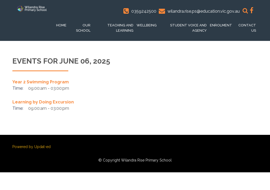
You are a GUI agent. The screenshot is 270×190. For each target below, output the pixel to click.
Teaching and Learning (120, 27)
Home (61, 25)
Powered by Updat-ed (31, 147)
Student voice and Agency (188, 27)
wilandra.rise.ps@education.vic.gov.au (203, 11)
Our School (83, 27)
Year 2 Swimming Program (40, 81)
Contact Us (247, 27)
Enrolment (221, 25)
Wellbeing (147, 25)
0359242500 (143, 11)
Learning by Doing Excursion (43, 101)
